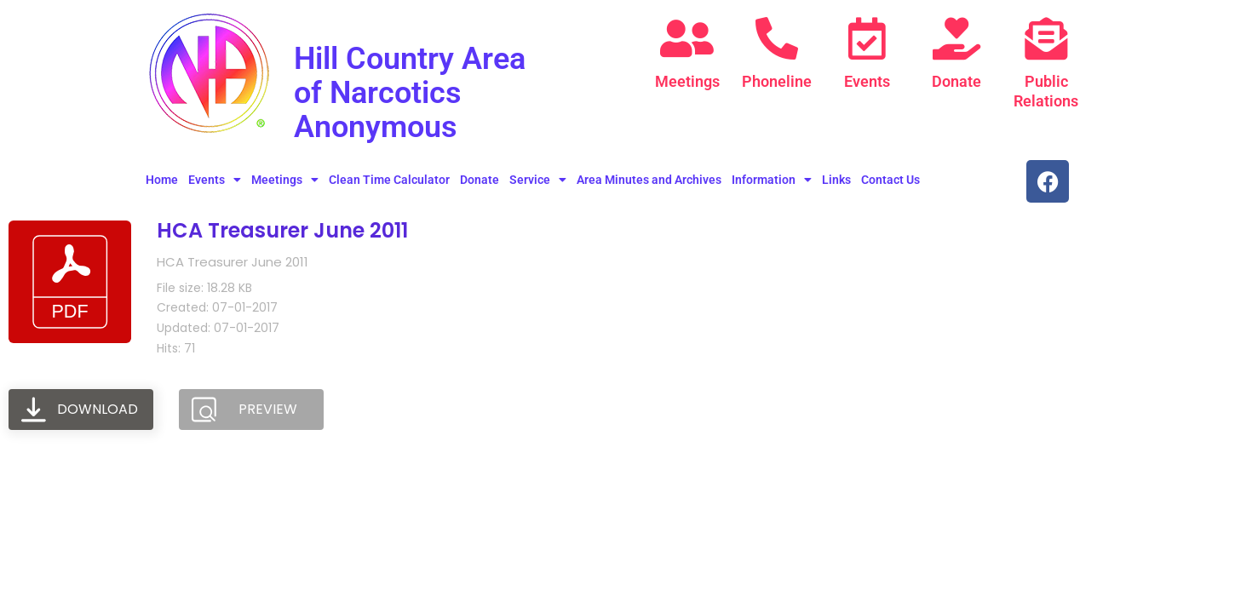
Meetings (687, 81)
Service (537, 179)
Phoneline (777, 81)
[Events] (867, 38)
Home (162, 179)
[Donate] (956, 38)
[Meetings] (687, 38)
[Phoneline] (776, 38)
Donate (956, 81)
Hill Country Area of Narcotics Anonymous (422, 91)
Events (867, 81)
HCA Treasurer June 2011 (282, 230)
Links (836, 179)
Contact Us (890, 179)
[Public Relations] (1046, 38)
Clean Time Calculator (389, 179)
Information (772, 179)
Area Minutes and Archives (649, 179)
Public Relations (1046, 90)
